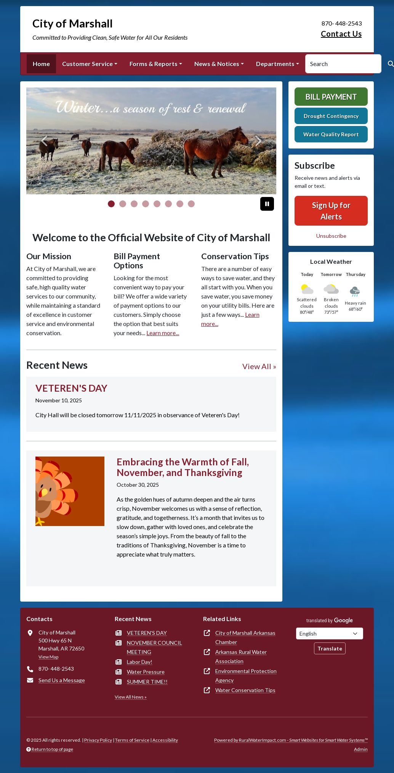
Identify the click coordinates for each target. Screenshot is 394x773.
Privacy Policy (98, 740)
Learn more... (162, 332)
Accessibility (165, 740)
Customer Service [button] (87, 63)
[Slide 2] (134, 204)
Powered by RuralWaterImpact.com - (291, 740)
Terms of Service (132, 740)
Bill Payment (331, 96)
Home (41, 63)
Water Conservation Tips (245, 690)
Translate (329, 648)
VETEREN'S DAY (147, 632)
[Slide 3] (145, 204)
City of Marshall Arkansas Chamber (245, 637)
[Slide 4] (157, 204)
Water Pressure (146, 671)
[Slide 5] (168, 204)
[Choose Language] (329, 633)
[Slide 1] (122, 204)
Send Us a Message (61, 680)
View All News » (131, 697)
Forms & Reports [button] (154, 63)
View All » (259, 366)
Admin (361, 749)
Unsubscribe (331, 235)
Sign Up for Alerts (331, 210)
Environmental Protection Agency (246, 675)
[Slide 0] (111, 204)
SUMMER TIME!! (147, 681)
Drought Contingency (331, 116)
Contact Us (341, 33)
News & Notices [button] (216, 63)
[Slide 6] (180, 204)
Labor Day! (139, 661)
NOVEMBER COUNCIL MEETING (154, 647)
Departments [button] (275, 63)
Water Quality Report (331, 134)
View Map (48, 657)
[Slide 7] (191, 204)
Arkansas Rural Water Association (241, 656)
